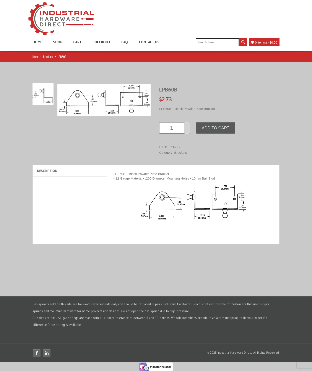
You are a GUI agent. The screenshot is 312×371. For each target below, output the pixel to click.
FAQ (124, 42)
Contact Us (149, 42)
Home (37, 42)
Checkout (101, 42)
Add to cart (215, 128)
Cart (77, 42)
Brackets (48, 56)
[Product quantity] (174, 128)
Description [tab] (47, 171)
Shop (57, 42)
